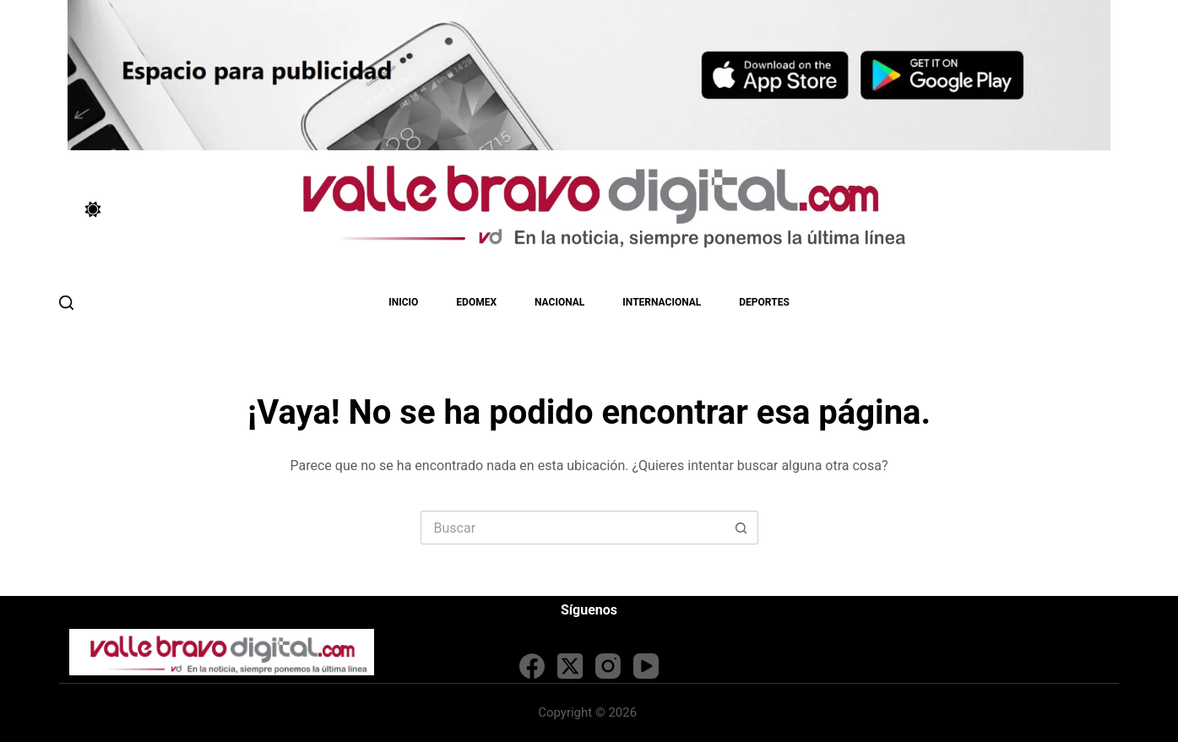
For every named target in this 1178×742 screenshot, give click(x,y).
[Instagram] (608, 666)
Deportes (764, 302)
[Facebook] (532, 666)
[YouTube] (646, 666)
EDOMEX (476, 302)
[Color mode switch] (92, 209)
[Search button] (741, 527)
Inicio (403, 302)
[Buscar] (66, 302)
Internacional (661, 302)
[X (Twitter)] (570, 666)
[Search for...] (573, 527)
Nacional (559, 302)
